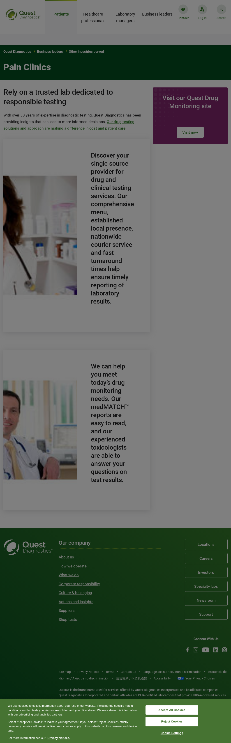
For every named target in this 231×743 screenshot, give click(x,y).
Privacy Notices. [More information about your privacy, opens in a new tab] (58, 738)
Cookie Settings (172, 733)
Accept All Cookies (171, 710)
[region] (115, 721)
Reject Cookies (171, 721)
